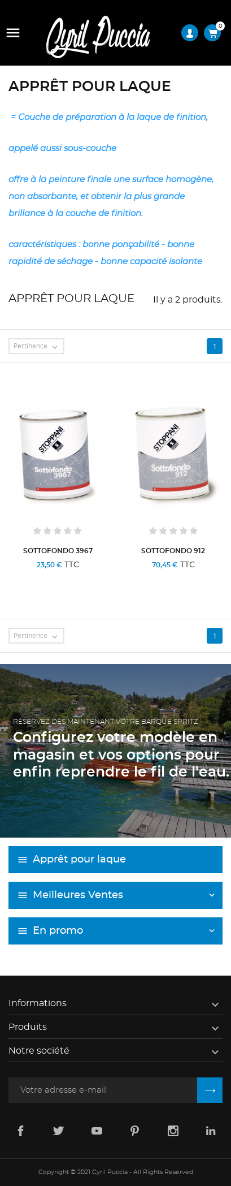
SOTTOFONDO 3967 (58, 550)
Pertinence (38, 346)
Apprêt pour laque (79, 860)
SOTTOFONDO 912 (173, 550)
